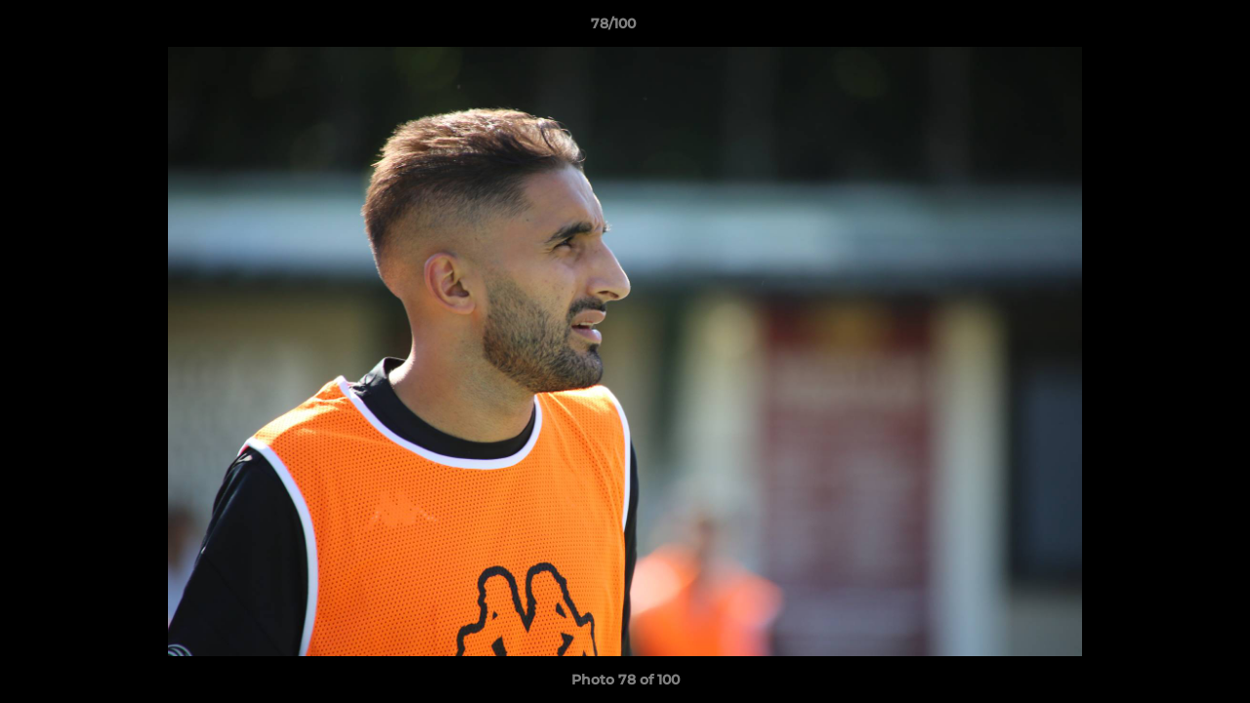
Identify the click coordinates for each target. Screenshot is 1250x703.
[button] (1168, 28)
